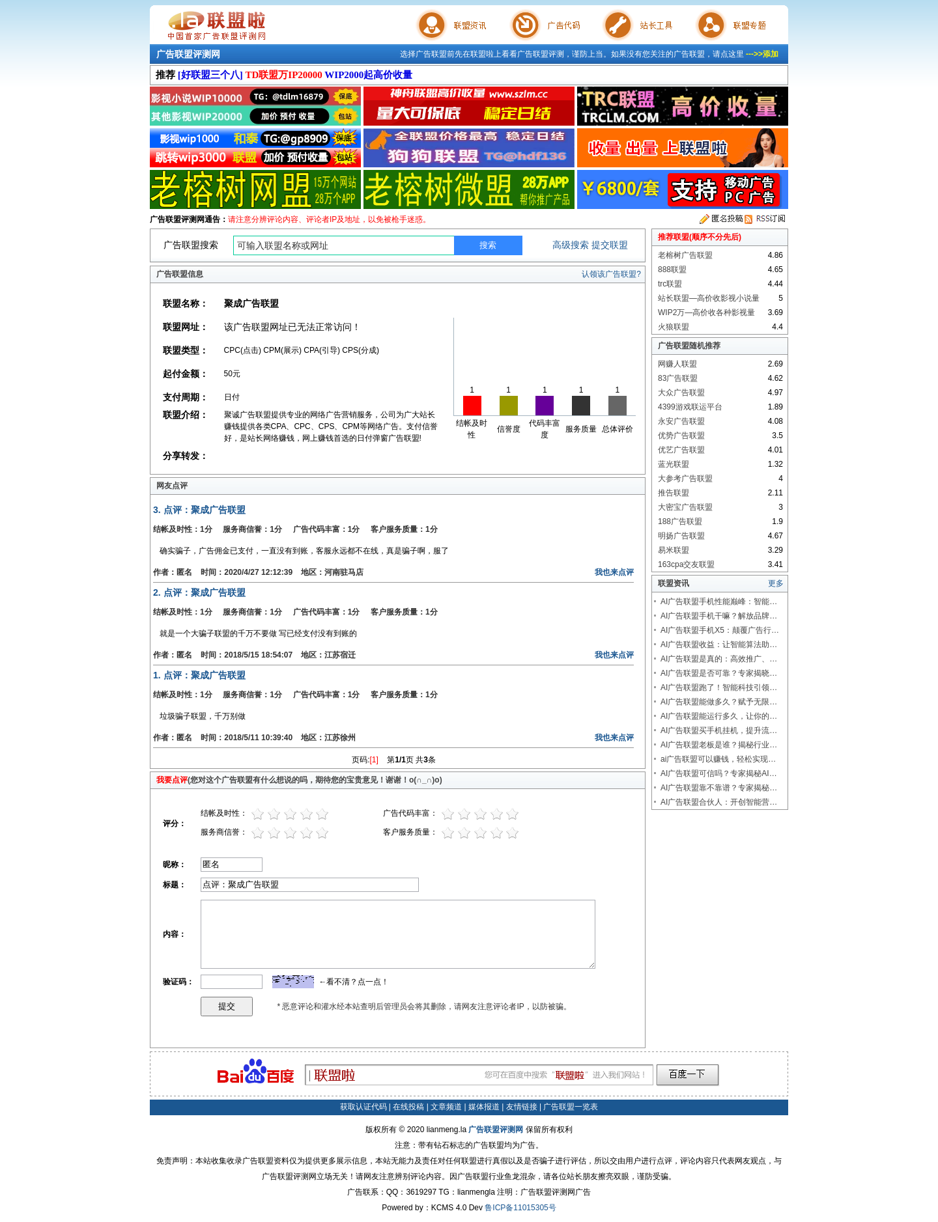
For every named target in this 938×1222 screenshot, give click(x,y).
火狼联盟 (673, 326)
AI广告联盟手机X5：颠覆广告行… (720, 630)
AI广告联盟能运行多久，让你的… (719, 716)
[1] (374, 759)
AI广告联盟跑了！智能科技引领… (719, 687)
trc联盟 (670, 283)
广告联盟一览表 (570, 1106)
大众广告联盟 (681, 392)
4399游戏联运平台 (690, 406)
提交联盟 (609, 245)
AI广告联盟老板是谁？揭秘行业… (719, 744)
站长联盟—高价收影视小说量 (709, 298)
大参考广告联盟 (685, 478)
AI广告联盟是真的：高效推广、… (719, 658)
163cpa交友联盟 (686, 564)
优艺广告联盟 (681, 449)
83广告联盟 (678, 378)
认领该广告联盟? (611, 274)
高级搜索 (570, 245)
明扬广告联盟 (681, 535)
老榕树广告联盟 (685, 255)
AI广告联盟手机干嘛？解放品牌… (719, 615)
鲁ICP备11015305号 (520, 1207)
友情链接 (521, 1106)
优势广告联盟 (681, 435)
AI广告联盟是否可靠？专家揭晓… (719, 673)
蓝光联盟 (673, 464)
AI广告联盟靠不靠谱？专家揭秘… (719, 787)
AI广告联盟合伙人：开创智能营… (719, 802)
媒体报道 (484, 1106)
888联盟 (672, 269)
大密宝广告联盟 (685, 507)
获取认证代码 (363, 1106)
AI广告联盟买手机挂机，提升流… (719, 730)
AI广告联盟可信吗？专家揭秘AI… (719, 773)
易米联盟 (673, 550)
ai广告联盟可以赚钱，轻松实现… (718, 759)
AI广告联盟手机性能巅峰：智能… (719, 601)
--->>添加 (762, 54)
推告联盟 (673, 492)
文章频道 (446, 1106)
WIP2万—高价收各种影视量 (706, 312)
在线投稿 (408, 1106)
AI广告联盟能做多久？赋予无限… (719, 701)
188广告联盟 (680, 521)
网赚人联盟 (677, 363)
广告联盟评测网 (188, 54)
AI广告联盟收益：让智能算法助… (719, 644)
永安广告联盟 (681, 421)
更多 (776, 583)
